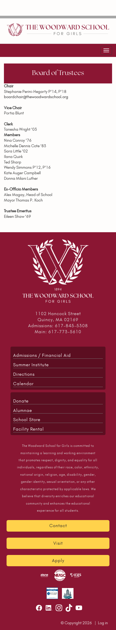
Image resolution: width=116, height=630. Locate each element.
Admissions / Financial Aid (42, 355)
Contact (58, 525)
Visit (58, 543)
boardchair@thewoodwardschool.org (36, 96)
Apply (58, 560)
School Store (26, 419)
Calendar (23, 383)
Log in (103, 622)
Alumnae (22, 410)
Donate (21, 401)
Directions (24, 374)
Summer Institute (31, 364)
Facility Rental (28, 429)
